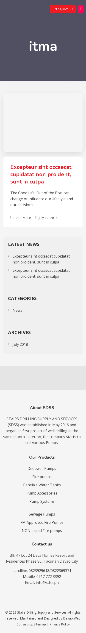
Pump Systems (42, 501)
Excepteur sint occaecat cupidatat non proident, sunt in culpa (40, 174)
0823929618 (39, 570)
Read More (20, 217)
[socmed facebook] (43, 380)
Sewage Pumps (42, 514)
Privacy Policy (60, 624)
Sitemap (40, 624)
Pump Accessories (41, 493)
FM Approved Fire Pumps (42, 522)
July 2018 (20, 344)
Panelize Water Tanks (42, 484)
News (17, 310)
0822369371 (61, 570)
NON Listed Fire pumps (42, 530)
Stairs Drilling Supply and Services (42, 612)
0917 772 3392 (48, 576)
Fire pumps (42, 476)
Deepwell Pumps (42, 468)
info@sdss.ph (47, 582)
